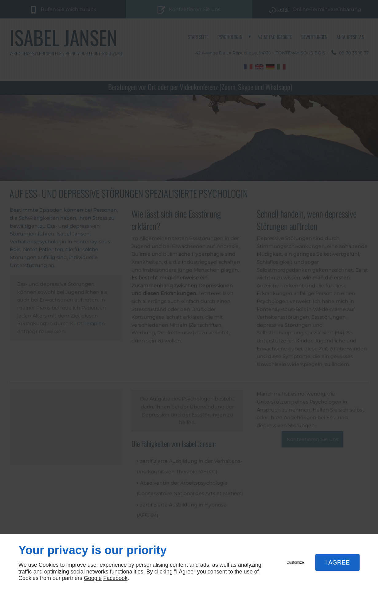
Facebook (115, 578)
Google (93, 578)
